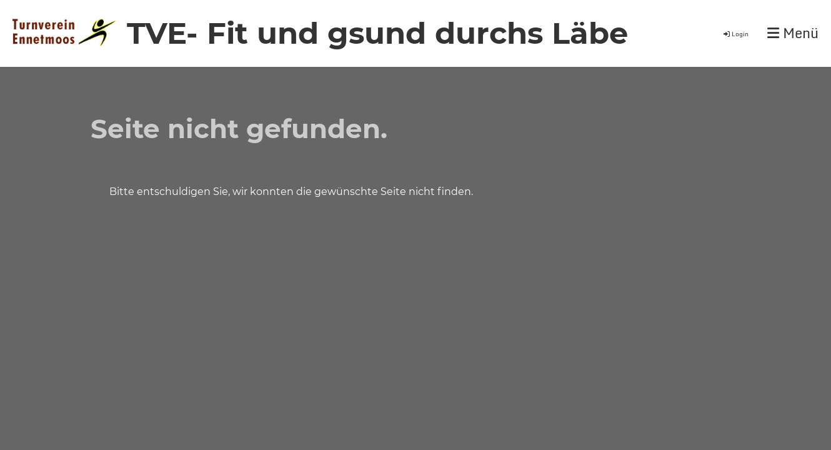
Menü (793, 33)
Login (735, 34)
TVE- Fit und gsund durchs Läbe (377, 33)
